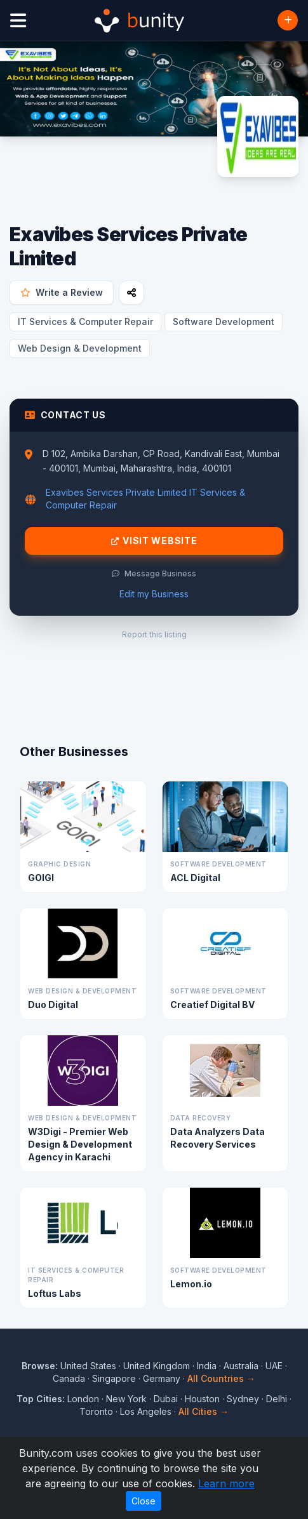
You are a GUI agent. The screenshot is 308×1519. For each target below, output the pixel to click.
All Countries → (221, 1378)
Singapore (114, 1378)
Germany (161, 1378)
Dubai (166, 1398)
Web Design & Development (80, 348)
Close (143, 1501)
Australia (241, 1365)
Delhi (276, 1398)
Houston (202, 1398)
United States (88, 1365)
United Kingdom (156, 1365)
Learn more (226, 1483)
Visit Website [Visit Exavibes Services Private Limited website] (154, 541)
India (207, 1365)
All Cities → (203, 1411)
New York (126, 1398)
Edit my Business (154, 593)
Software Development (223, 321)
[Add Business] (288, 20)
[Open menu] (18, 20)
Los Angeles (145, 1411)
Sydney (243, 1398)
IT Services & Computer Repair (85, 321)
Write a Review (61, 292)
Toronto (96, 1411)
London (83, 1398)
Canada (69, 1378)
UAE (274, 1365)
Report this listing (154, 634)
